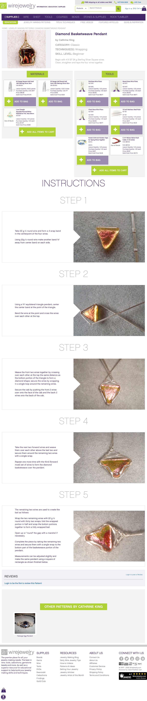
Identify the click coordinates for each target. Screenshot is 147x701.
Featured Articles (108, 22)
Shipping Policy (96, 672)
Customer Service (97, 666)
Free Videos (87, 22)
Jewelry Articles (67, 672)
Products (80, 8)
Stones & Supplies (95, 17)
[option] (25, 624)
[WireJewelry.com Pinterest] (143, 659)
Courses (61, 17)
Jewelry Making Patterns (37, 22)
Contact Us (94, 657)
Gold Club (41, 681)
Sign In (128, 8)
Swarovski (41, 672)
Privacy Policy (95, 669)
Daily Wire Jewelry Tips (70, 660)
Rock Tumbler (119, 17)
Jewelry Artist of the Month (72, 675)
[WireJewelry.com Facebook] (121, 659)
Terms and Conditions (99, 675)
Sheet (36, 17)
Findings (40, 678)
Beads (75, 17)
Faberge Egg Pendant (24, 624)
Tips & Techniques (65, 22)
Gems (39, 660)
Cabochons (42, 675)
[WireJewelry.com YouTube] (132, 659)
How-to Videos (66, 663)
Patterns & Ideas (67, 666)
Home (4, 28)
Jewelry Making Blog (69, 657)
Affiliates (93, 663)
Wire (26, 17)
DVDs (39, 669)
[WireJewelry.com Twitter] (127, 659)
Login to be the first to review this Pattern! (23, 583)
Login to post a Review (134, 574)
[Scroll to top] (3, 699)
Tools (48, 17)
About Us (93, 660)
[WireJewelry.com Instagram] (137, 659)
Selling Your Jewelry (69, 669)
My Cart (140, 8)
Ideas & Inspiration (133, 22)
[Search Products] (118, 9)
